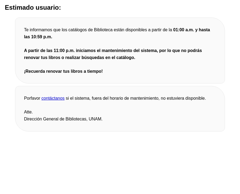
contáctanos (52, 98)
